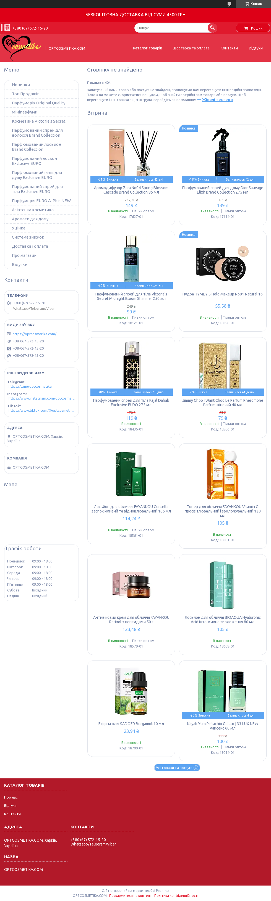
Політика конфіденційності (176, 895)
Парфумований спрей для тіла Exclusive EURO (37, 189)
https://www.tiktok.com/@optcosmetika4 (42, 410)
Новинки (21, 84)
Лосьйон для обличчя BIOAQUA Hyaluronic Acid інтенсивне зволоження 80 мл (223, 619)
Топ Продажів (26, 93)
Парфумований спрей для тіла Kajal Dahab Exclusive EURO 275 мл (131, 402)
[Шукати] (212, 28)
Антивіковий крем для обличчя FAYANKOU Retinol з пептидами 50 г (131, 619)
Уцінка (18, 228)
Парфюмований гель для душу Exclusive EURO (37, 175)
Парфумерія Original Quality (38, 103)
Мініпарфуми (24, 112)
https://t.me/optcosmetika (30, 386)
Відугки (19, 264)
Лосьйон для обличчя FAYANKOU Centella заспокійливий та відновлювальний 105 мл (131, 508)
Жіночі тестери (217, 99)
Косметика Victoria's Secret (39, 121)
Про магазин (24, 255)
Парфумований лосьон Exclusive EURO (34, 161)
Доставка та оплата (191, 48)
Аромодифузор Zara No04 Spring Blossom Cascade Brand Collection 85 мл (131, 190)
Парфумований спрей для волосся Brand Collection (37, 133)
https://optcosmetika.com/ (34, 334)
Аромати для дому (30, 218)
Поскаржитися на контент (130, 895)
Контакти (229, 48)
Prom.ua (162, 890)
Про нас (10, 797)
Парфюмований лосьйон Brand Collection (36, 147)
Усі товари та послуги (174, 768)
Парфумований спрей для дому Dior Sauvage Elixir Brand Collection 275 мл (222, 190)
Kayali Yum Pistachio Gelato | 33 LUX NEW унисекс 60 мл (222, 726)
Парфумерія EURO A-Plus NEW (41, 200)
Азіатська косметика (33, 209)
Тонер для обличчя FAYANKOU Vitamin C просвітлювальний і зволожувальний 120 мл (223, 511)
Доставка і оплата (30, 246)
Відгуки (256, 48)
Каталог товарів (147, 48)
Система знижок (28, 237)
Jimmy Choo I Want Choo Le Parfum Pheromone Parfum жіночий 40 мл (222, 402)
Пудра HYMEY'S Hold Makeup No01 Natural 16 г (223, 296)
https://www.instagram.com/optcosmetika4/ (42, 398)
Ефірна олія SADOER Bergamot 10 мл (131, 724)
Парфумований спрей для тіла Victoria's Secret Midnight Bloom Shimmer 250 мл (131, 296)
